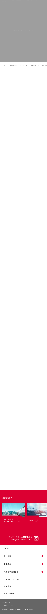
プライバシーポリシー (9, 605)
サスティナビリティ (12, 579)
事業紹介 (34, 65)
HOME (6, 548)
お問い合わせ (9, 593)
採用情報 (7, 586)
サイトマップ (6, 602)
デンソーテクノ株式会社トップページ (14, 65)
